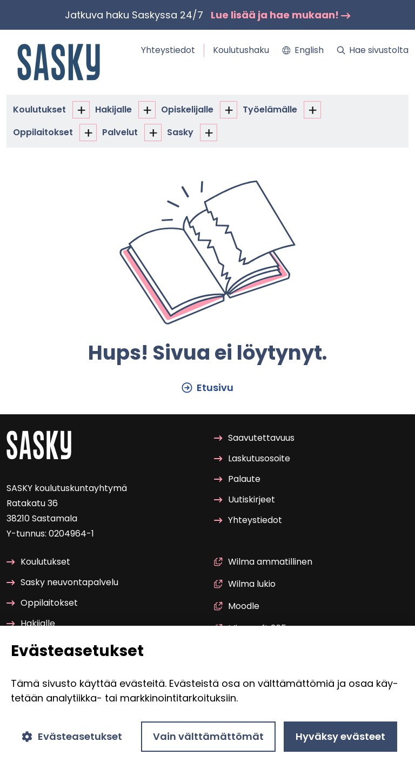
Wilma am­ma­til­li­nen (263, 561)
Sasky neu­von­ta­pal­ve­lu (62, 583)
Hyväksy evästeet (340, 736)
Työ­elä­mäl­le (270, 109)
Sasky (180, 132)
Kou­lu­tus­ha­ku (241, 50)
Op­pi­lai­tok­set (43, 132)
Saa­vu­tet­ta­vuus (254, 438)
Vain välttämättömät (208, 736)
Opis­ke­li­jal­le (187, 109)
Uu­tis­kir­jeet (244, 500)
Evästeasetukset (72, 736)
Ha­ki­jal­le (113, 109)
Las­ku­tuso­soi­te (252, 459)
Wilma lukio (245, 584)
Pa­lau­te (237, 479)
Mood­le (236, 606)
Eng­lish (303, 50)
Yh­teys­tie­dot (168, 50)
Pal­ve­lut (120, 132)
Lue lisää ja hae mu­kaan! (281, 15)
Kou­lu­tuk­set (39, 109)
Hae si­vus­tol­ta (373, 50)
